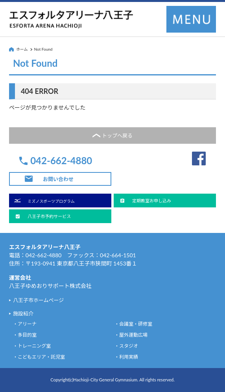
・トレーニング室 (32, 346)
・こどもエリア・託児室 (39, 357)
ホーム (22, 49)
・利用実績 (126, 357)
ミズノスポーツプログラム (51, 201)
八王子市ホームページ (38, 300)
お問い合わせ (58, 179)
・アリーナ (25, 324)
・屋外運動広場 (131, 335)
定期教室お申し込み (151, 200)
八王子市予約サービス (49, 216)
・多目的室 (25, 335)
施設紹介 (23, 313)
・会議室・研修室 (133, 324)
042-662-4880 (61, 160)
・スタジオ (126, 346)
